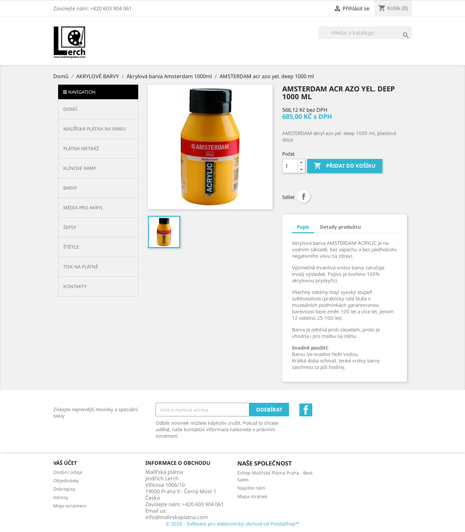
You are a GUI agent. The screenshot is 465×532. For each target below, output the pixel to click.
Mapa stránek (252, 496)
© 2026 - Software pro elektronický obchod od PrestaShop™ (232, 523)
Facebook (305, 409)
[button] (98, 129)
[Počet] (290, 166)
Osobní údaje (67, 472)
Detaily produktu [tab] (340, 227)
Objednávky (66, 480)
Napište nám (251, 488)
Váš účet (65, 462)
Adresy (60, 497)
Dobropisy (64, 489)
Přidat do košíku (345, 166)
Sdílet (303, 196)
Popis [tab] (303, 227)
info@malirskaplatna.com (176, 517)
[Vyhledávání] (365, 32)
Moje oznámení (70, 506)
